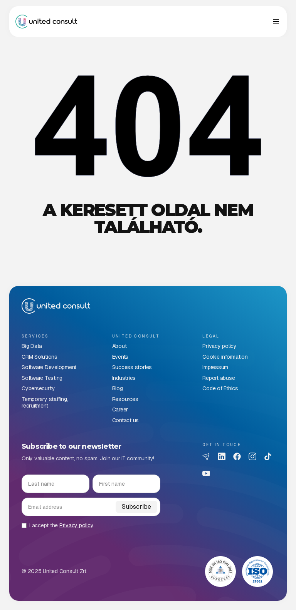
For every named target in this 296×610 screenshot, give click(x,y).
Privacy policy (76, 525)
